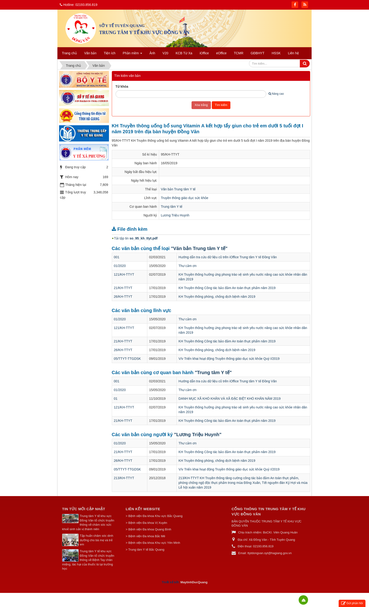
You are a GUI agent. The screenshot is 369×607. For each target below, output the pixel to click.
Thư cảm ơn (188, 266)
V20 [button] (165, 53)
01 (116, 398)
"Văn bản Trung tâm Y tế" (199, 248)
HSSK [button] (276, 53)
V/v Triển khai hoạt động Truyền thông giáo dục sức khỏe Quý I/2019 (229, 358)
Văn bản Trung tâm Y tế (178, 189)
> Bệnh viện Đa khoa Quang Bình (148, 529)
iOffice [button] (204, 53)
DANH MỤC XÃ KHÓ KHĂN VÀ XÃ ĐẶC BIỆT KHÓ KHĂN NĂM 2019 (230, 398)
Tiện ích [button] (110, 53)
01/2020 (120, 266)
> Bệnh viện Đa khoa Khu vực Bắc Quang (154, 516)
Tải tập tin (136, 238)
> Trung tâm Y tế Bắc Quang (145, 549)
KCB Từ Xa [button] (184, 53)
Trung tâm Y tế (172, 206)
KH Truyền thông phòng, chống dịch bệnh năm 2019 (217, 296)
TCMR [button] (238, 53)
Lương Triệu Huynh (175, 215)
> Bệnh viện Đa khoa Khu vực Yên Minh (153, 542)
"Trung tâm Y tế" (213, 372)
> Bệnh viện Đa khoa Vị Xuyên (146, 523)
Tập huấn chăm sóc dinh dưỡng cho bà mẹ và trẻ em (96, 540)
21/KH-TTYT (123, 288)
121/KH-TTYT (124, 274)
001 (116, 257)
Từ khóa (122, 86)
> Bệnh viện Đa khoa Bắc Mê (145, 536)
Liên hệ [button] (293, 53)
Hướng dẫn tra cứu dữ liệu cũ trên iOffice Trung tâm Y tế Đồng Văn (228, 257)
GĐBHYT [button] (257, 53)
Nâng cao (276, 93)
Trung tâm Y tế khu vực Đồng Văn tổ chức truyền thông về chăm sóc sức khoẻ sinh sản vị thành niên (88, 522)
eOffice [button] (221, 53)
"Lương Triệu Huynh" (198, 434)
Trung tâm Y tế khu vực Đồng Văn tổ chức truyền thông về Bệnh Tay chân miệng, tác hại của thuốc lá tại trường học (88, 559)
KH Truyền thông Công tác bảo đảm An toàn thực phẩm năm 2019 (227, 288)
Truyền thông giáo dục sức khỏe (185, 198)
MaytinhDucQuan (193, 582)
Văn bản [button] (90, 53)
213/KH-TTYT (124, 478)
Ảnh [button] (152, 53)
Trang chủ (69, 53)
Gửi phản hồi (352, 603)
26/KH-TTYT (123, 296)
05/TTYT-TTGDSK (127, 358)
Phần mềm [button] (132, 54)
